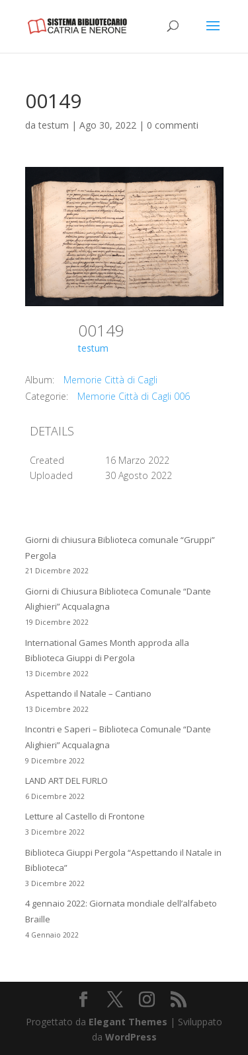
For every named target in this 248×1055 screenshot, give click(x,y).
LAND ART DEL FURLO (66, 780)
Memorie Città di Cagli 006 (133, 396)
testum (53, 125)
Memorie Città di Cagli (110, 379)
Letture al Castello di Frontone (85, 816)
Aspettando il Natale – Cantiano (88, 693)
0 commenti (172, 125)
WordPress (131, 1037)
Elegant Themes (128, 1021)
